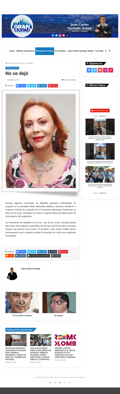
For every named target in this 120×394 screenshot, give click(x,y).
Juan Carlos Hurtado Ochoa (80, 51)
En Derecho (60, 51)
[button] (103, 116)
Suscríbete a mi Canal (100, 110)
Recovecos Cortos (44, 51)
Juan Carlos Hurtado (30, 268)
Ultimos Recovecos (25, 51)
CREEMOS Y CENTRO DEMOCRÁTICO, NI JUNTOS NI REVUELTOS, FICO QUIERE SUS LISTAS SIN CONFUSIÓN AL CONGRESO (65, 351)
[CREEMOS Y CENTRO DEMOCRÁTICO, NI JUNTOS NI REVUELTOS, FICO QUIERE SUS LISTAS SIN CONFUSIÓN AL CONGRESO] (65, 339)
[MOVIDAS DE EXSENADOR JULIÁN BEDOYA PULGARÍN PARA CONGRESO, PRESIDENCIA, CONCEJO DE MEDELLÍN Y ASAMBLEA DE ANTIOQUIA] (16, 339)
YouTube (99, 51)
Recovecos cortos (18, 63)
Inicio (12, 51)
